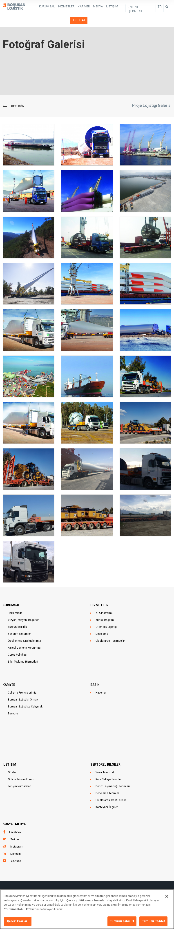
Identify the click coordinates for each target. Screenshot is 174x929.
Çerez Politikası (17, 642)
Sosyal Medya (14, 812)
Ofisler (12, 760)
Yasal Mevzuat (105, 760)
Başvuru (13, 701)
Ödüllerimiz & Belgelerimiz (24, 628)
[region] (87, 909)
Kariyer (76, 6)
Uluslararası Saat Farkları (111, 788)
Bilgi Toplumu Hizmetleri (23, 649)
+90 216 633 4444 (160, 884)
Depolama (102, 621)
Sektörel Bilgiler (105, 752)
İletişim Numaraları (19, 774)
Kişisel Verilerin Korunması (24, 635)
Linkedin (15, 841)
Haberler (101, 680)
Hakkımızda (15, 600)
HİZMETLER (60, 6)
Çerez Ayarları (18, 921)
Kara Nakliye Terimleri (109, 767)
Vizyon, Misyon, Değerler (23, 607)
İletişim (101, 6)
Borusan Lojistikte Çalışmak (25, 694)
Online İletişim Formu (21, 767)
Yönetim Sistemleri (19, 621)
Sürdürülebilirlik (17, 614)
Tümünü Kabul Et (122, 921)
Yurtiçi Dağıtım (105, 607)
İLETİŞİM (9, 752)
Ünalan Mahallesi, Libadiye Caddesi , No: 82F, (87, 884)
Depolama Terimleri (108, 781)
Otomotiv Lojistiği (106, 614)
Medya (89, 6)
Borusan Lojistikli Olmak (23, 687)
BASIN (95, 672)
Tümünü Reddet (153, 921)
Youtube (16, 848)
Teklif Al (116, 6)
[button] (28, 132)
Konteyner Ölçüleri (107, 795)
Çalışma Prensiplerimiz (22, 680)
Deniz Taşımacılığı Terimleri (113, 774)
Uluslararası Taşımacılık (110, 628)
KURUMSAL (42, 6)
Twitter (15, 827)
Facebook (15, 820)
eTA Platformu (104, 600)
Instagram (16, 834)
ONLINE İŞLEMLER (140, 7)
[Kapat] (167, 896)
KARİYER (9, 672)
